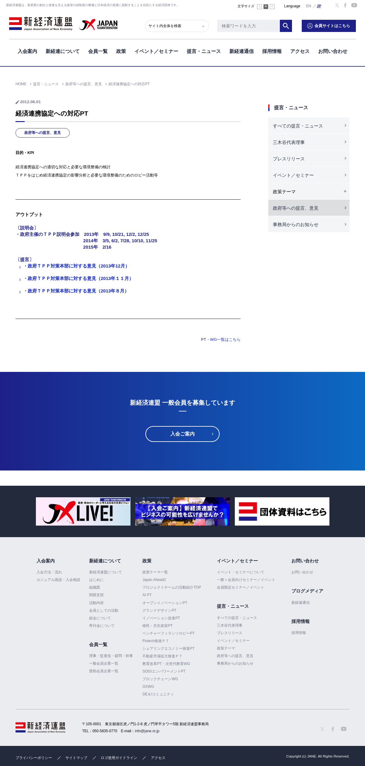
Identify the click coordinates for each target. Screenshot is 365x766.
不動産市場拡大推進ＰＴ (162, 656)
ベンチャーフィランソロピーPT (168, 633)
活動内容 (96, 603)
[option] (83, 511)
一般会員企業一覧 (103, 663)
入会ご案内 (182, 433)
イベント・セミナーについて (240, 572)
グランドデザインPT (159, 610)
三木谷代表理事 (289, 142)
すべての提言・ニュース (298, 125)
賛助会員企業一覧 (103, 671)
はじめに (96, 580)
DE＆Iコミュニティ (158, 694)
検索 (286, 26)
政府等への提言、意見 (42, 133)
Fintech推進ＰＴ (155, 641)
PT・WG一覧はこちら (221, 339)
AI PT (146, 595)
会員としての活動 (103, 610)
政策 (121, 51)
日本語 (319, 6)
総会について (100, 618)
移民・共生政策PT (157, 626)
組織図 (94, 587)
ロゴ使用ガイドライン (119, 758)
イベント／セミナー (156, 51)
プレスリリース (289, 158)
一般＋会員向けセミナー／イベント (246, 580)
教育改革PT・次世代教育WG (166, 664)
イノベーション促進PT (161, 618)
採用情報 (272, 51)
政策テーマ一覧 (155, 572)
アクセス (300, 51)
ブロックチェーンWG (160, 679)
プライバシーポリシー (34, 758)
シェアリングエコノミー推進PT (168, 648)
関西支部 (96, 595)
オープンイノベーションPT (164, 603)
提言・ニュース (204, 51)
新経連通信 (241, 51)
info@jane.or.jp (147, 731)
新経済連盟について (105, 572)
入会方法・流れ (49, 572)
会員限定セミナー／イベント (240, 587)
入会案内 (27, 51)
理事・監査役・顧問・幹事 (111, 656)
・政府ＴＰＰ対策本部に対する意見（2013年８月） (76, 290)
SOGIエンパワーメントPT (163, 671)
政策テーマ (226, 648)
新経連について (63, 51)
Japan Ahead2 (154, 580)
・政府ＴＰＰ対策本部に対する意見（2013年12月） (76, 265)
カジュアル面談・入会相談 (58, 580)
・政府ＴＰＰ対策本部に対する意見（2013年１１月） (78, 278)
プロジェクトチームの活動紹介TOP (171, 587)
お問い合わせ (332, 51)
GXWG (148, 686)
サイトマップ (76, 758)
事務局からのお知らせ (295, 224)
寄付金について (102, 626)
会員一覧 (98, 51)
